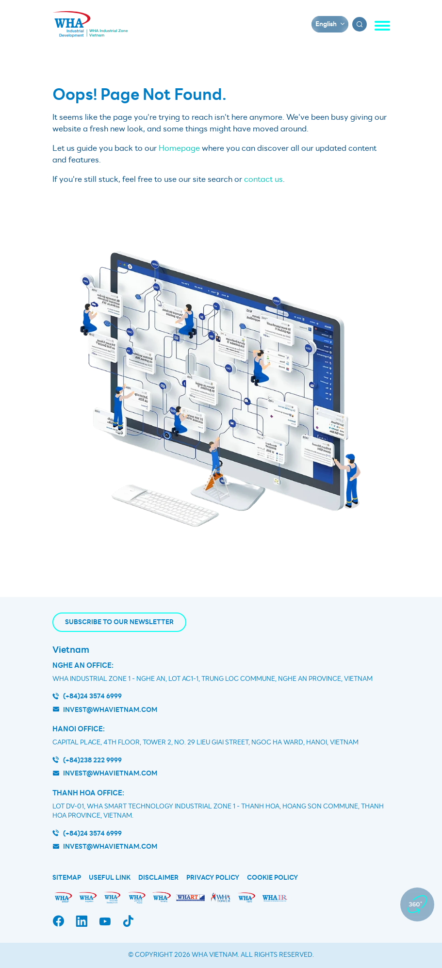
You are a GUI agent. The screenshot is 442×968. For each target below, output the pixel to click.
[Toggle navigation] (382, 26)
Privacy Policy (212, 878)
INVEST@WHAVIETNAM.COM (110, 846)
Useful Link (110, 878)
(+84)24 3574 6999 (92, 696)
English (326, 24)
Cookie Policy (272, 878)
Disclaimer (158, 878)
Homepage (179, 148)
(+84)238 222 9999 (92, 760)
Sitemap (66, 878)
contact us (263, 179)
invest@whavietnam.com (110, 710)
